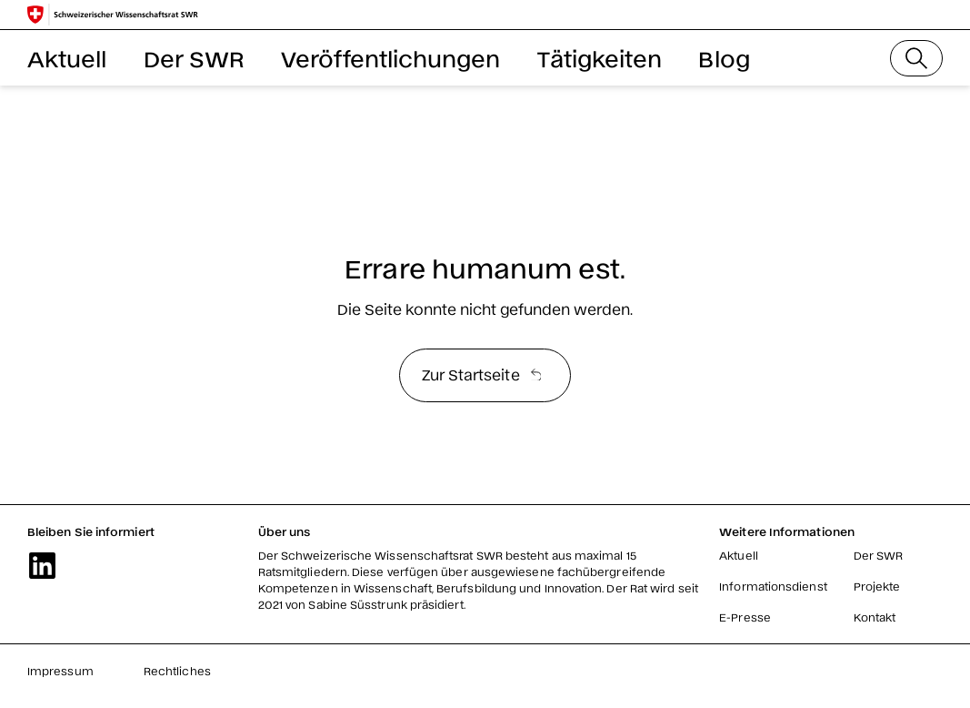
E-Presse (745, 617)
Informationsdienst (772, 586)
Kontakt (875, 617)
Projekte (877, 586)
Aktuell (67, 58)
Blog (723, 58)
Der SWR (194, 58)
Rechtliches (177, 670)
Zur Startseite (482, 374)
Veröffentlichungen (390, 58)
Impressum (60, 670)
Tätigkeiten (600, 58)
